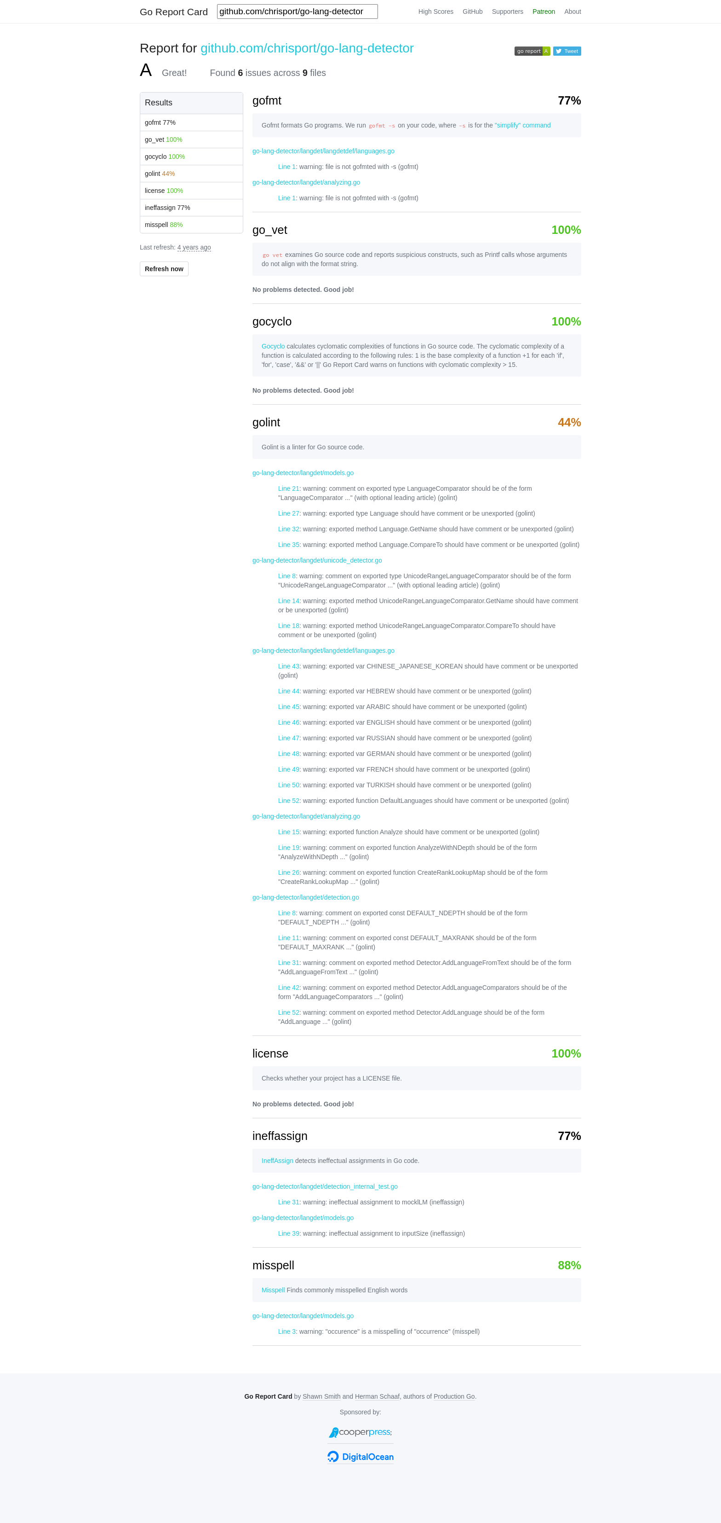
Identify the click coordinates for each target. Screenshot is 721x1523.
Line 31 (288, 962)
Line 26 (288, 872)
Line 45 (288, 706)
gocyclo (165, 156)
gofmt (160, 122)
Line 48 (288, 753)
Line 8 (287, 576)
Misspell (273, 1290)
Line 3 (287, 1331)
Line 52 (288, 800)
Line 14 (288, 601)
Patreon (543, 11)
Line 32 (288, 529)
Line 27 (288, 513)
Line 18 (288, 625)
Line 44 (288, 691)
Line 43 (288, 666)
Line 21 (288, 488)
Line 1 (287, 166)
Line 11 (288, 938)
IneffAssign (277, 1160)
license (164, 190)
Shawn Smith (321, 1396)
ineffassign (167, 207)
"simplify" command (523, 125)
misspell (164, 224)
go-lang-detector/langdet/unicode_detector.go (317, 560)
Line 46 (288, 722)
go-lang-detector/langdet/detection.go (305, 897)
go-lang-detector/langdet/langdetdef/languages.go (323, 151)
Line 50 (288, 785)
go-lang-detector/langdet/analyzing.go (306, 182)
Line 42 (288, 987)
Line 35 (288, 544)
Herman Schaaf (377, 1396)
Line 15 (288, 832)
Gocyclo (273, 346)
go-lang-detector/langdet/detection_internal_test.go (325, 1186)
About (572, 11)
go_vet (164, 139)
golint (160, 173)
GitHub (473, 11)
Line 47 (288, 738)
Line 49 (288, 769)
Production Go (454, 1396)
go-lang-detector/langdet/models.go (303, 473)
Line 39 (288, 1233)
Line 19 (288, 847)
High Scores (435, 11)
